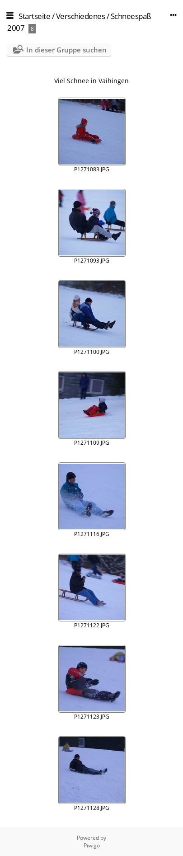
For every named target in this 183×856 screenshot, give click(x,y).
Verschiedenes (80, 16)
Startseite (34, 16)
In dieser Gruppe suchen (66, 49)
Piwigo (92, 845)
